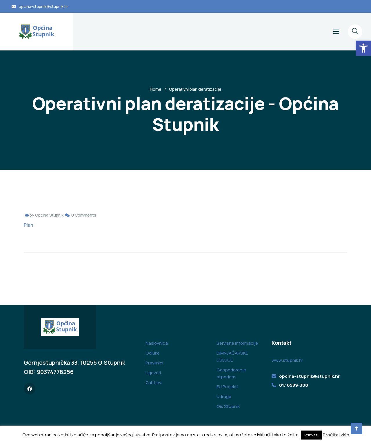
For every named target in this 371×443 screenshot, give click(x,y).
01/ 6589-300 (293, 385)
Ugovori (153, 373)
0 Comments (83, 215)
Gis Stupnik (228, 406)
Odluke (153, 353)
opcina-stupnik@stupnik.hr (43, 6)
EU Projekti (227, 387)
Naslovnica (157, 343)
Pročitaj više (336, 435)
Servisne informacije (237, 343)
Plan (28, 225)
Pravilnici (154, 363)
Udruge (224, 396)
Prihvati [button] (311, 434)
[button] (363, 48)
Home (155, 89)
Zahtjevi (154, 383)
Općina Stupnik (49, 215)
